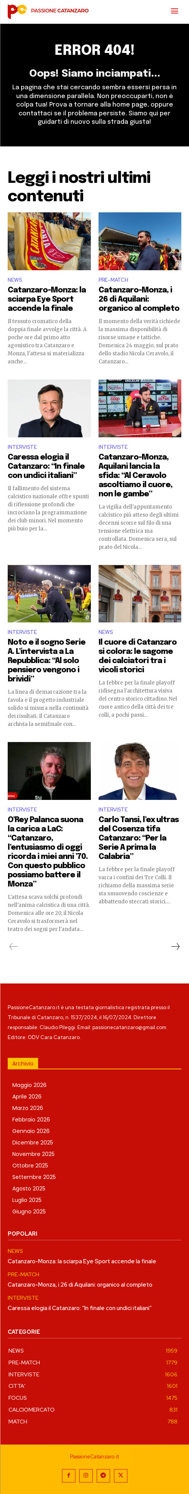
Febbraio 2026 (31, 1119)
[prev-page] (14, 946)
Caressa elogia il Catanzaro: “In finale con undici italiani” (46, 466)
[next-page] (175, 946)
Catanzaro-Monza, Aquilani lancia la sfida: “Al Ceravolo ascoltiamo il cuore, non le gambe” (135, 475)
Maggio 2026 (29, 1085)
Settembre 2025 (34, 1177)
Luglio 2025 (27, 1200)
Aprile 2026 (27, 1096)
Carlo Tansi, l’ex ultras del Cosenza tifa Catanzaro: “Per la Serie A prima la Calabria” (139, 838)
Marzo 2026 (27, 1108)
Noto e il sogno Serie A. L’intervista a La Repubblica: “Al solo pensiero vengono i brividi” (46, 661)
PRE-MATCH (113, 280)
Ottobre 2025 (30, 1165)
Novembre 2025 (33, 1154)
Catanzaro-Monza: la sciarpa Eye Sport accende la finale (47, 299)
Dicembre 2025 (32, 1142)
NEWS (15, 280)
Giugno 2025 (29, 1211)
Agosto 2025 (28, 1188)
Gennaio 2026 (31, 1131)
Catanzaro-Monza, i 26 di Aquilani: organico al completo (139, 299)
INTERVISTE (22, 447)
